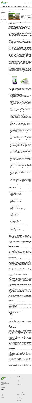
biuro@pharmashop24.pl (4, 385)
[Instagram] (3, 389)
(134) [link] (3, 16)
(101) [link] (6, 17)
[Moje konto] (25, 2)
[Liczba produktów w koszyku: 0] (31, 2)
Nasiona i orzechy (19, 400)
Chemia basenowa (19, 397)
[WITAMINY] (3, 6)
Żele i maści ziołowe (20, 398)
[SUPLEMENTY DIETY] (10, 6)
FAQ (1, 398)
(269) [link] (1, 13)
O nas (2, 394)
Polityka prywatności (20, 383)
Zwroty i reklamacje (19, 380)
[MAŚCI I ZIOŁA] (25, 6)
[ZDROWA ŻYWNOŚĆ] (18, 6)
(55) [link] (5, 19)
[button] (29, 6)
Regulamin (18, 381)
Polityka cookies (19, 384)
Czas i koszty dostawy (20, 378)
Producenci (2, 397)
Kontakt (2, 395)
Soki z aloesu (19, 401)
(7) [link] (6, 22)
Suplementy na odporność (20, 395)
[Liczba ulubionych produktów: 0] (28, 2)
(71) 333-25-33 (3, 387)
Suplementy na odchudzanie (21, 394)
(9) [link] (6, 21)
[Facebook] (1, 389)
